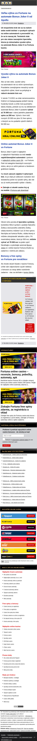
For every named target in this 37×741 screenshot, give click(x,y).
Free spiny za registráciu (10, 609)
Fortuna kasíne (15, 101)
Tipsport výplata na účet (10, 692)
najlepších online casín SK (12, 160)
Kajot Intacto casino (9, 644)
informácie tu (32, 338)
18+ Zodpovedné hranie (25, 737)
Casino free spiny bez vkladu (11, 612)
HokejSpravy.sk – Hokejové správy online (13, 473)
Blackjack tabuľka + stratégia (11, 677)
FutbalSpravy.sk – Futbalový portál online (13, 476)
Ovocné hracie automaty (10, 586)
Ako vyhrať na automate (10, 574)
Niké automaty (7, 598)
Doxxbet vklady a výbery (10, 683)
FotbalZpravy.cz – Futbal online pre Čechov (14, 487)
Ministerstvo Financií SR (16, 728)
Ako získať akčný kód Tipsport (11, 658)
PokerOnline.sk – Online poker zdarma (13, 457)
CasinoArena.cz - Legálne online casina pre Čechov (16, 490)
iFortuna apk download (19, 190)
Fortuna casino (7, 635)
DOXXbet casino (8, 641)
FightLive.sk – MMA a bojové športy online (14, 481)
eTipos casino (7, 647)
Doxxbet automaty (8, 595)
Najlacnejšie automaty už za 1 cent (13, 577)
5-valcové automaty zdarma (11, 589)
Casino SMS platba (9, 698)
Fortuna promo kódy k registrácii (12, 661)
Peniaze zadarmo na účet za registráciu (14, 615)
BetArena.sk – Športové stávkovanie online (14, 470)
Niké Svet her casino (9, 650)
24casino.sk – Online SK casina (11, 467)
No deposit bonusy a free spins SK (13, 618)
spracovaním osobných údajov (20, 440)
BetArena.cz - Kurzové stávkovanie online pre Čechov (17, 493)
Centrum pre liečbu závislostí (28, 730)
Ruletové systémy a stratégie (11, 680)
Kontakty (3, 735)
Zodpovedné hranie (15, 730)
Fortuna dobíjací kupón (10, 689)
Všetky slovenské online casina (12, 629)
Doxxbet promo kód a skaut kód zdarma (14, 664)
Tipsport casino (8, 632)
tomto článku (29, 272)
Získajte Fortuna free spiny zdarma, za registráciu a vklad (16, 409)
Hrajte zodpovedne (11, 714)
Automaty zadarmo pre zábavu (12, 583)
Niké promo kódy (8, 670)
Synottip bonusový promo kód (11, 667)
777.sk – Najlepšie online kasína (11, 464)
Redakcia (21, 23)
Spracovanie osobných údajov (9, 737)
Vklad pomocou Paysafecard (11, 695)
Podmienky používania (14, 735)
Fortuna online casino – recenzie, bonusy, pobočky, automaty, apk (17, 374)
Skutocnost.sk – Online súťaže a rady (12, 484)
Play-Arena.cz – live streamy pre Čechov (13, 502)
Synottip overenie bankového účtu (13, 686)
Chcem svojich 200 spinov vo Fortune (29, 328)
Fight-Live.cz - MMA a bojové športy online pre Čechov (17, 496)
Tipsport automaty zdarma (10, 592)
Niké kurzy (6, 701)
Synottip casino (8, 638)
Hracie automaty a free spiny (11, 621)
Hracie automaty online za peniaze (13, 580)
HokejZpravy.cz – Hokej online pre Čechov (14, 499)
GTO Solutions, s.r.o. (6, 739)
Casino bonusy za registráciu (11, 606)
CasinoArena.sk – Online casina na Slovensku (15, 454)
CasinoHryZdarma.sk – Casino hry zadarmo (14, 461)
